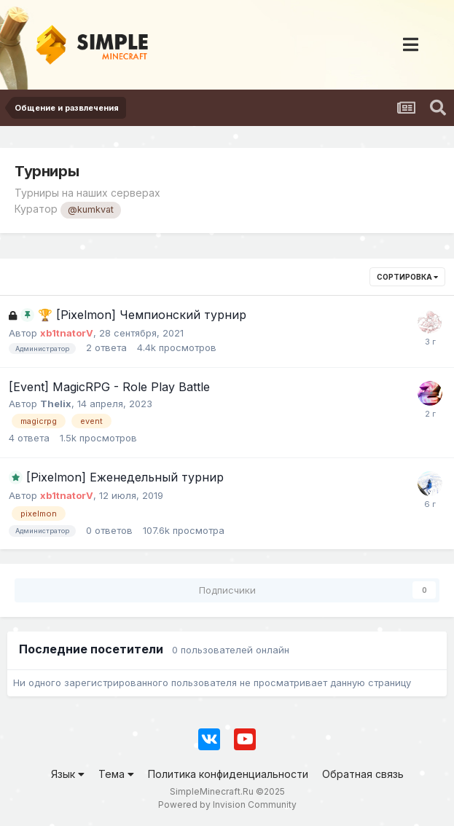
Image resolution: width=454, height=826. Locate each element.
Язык (68, 774)
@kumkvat (91, 209)
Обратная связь (363, 774)
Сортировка (407, 276)
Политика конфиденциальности (228, 774)
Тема (116, 774)
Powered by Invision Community (227, 804)
